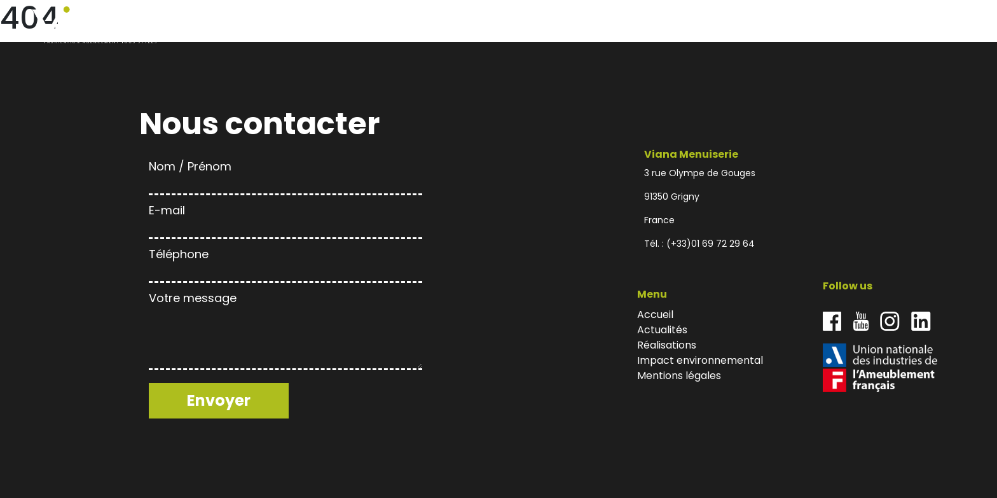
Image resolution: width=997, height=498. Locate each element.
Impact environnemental (887, 25)
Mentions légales (679, 375)
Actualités (759, 25)
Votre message (285, 332)
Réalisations (814, 25)
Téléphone (285, 263)
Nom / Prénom (285, 175)
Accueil (716, 25)
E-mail (285, 219)
